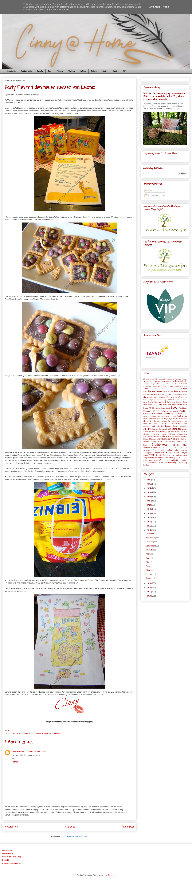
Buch (145, 397)
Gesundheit (157, 414)
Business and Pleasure (166, 397)
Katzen (83, 71)
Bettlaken (146, 395)
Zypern (160, 463)
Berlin (184, 391)
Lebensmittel (28, 733)
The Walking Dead (179, 455)
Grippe (185, 414)
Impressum (7, 850)
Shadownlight (18, 751)
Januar (149, 578)
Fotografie (147, 411)
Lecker (184, 429)
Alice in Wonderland (173, 384)
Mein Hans (157, 436)
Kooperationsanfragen (11, 863)
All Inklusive (147, 386)
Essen (145, 408)
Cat (186, 397)
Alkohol (183, 384)
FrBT (156, 411)
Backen (151, 391)
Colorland (178, 400)
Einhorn (155, 404)
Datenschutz (7, 853)
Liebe (145, 431)
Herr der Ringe (162, 419)
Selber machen (180, 450)
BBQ (145, 392)
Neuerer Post (11, 826)
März (148, 570)
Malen (163, 434)
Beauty (40, 71)
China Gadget (148, 400)
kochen (146, 465)
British (185, 395)
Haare (145, 416)
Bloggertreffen (168, 394)
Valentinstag (170, 458)
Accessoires (166, 381)
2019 (149, 509)
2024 (149, 488)
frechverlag (182, 462)
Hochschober (183, 419)
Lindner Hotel (154, 431)
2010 (149, 596)
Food (49, 71)
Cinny (164, 400)
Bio (159, 394)
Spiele (115, 71)
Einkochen (163, 404)
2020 (149, 505)
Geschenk (147, 414)
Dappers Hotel (160, 402)
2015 (149, 526)
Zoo (144, 463)
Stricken (176, 453)
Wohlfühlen (175, 460)
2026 (149, 480)
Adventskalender (180, 381)
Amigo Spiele (174, 386)
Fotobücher (183, 408)
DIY (124, 71)
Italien (154, 426)
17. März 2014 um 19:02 (35, 751)
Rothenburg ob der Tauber (169, 448)
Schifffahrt (146, 450)
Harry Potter (171, 416)
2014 (149, 530)
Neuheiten (175, 439)
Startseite (11, 71)
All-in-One (156, 386)
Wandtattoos (153, 460)
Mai (148, 562)
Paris (185, 441)
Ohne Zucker (157, 441)
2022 (149, 497)
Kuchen (155, 429)
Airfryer (152, 384)
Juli (147, 554)
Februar (149, 574)
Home (158, 421)
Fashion (157, 408)
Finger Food (165, 408)
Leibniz (38, 733)
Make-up (156, 434)
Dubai (185, 402)
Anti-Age (183, 386)
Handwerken (161, 416)
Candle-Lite (179, 397)
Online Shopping (169, 441)
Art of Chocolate (157, 389)
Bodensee (178, 395)
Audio (166, 389)
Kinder (104, 71)
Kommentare (151, 195)
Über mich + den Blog (11, 857)
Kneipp (147, 428)
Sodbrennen (159, 453)
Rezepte (60, 71)
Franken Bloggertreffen (169, 411)
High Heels (173, 419)
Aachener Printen (181, 379)
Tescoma (167, 455)
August (149, 550)
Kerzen (175, 426)
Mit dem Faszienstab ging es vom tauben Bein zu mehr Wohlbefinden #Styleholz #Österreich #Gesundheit (164, 96)
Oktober (149, 542)
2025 (149, 484)
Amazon (164, 386)
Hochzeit (147, 421)
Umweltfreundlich (158, 458)
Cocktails (170, 400)
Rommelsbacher (150, 448)
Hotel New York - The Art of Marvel (160, 424)
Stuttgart (184, 453)
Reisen (94, 71)
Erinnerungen (182, 404)
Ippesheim (146, 426)
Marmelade (147, 436)
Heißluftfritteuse (149, 419)
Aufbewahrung (174, 389)
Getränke (166, 414)
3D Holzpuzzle (160, 379)
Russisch (184, 448)
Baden (159, 391)
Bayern (170, 392)
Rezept (175, 444)
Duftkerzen (147, 404)
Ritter (185, 445)
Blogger (111, 875)
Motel (185, 436)
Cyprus (150, 402)
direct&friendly (170, 463)
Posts (148, 191)
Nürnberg (146, 441)
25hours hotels (148, 379)
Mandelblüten (182, 434)
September (150, 546)
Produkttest (57, 733)
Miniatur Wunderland (175, 436)
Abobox (157, 381)
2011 (149, 592)
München (152, 439)
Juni (148, 558)
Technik (72, 71)
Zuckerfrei (152, 463)
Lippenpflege (165, 432)
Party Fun (46, 733)
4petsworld (170, 379)
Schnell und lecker (162, 450)
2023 (149, 492)
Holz (154, 421)
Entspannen (172, 404)
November (150, 538)
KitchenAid (183, 426)
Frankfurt (183, 411)
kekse (19, 733)
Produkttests (26, 71)
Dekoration (171, 402)
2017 (149, 517)
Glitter (173, 414)
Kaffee (161, 426)
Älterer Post (128, 826)
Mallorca (171, 434)
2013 (149, 583)
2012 (149, 587)
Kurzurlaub (163, 429)
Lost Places (175, 431)
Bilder (154, 394)
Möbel (145, 439)
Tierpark (146, 458)
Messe (164, 436)
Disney (179, 402)
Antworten (16, 762)
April (148, 566)
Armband (146, 389)
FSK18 (151, 408)
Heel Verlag (182, 416)
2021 (149, 501)
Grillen (179, 414)
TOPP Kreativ (155, 455)
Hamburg (152, 416)
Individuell (182, 423)
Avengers (183, 389)
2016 (149, 522)
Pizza (145, 445)
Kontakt (5, 860)
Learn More (154, 7)
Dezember (150, 534)
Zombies (184, 460)
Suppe (145, 455)
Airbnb (146, 384)
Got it (166, 7)
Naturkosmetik (163, 439)
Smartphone (148, 453)
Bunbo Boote (152, 397)
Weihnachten (164, 460)
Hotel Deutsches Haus (179, 421)
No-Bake (184, 439)
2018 (149, 513)
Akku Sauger (160, 384)
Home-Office (167, 421)
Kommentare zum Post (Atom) (74, 836)
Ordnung (179, 441)
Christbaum (157, 400)
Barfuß (164, 391)
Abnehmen (147, 381)
